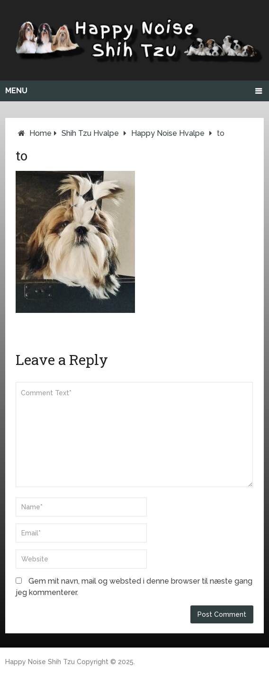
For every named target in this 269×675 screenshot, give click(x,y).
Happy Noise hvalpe (168, 133)
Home (40, 133)
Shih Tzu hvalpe (90, 133)
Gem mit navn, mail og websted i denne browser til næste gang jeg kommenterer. (134, 587)
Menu (16, 90)
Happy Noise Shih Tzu (40, 662)
